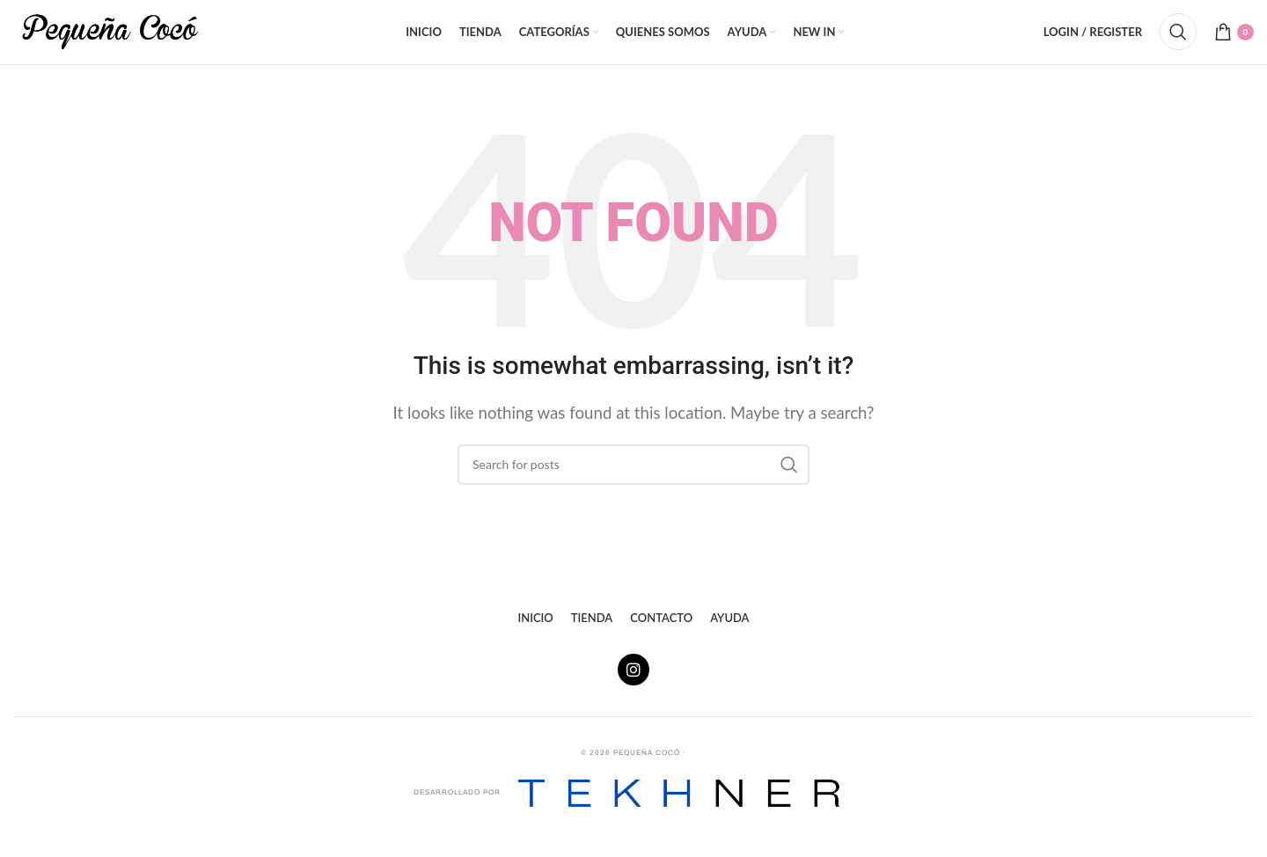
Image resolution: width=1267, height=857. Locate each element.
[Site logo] (110, 37)
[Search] (1178, 39)
